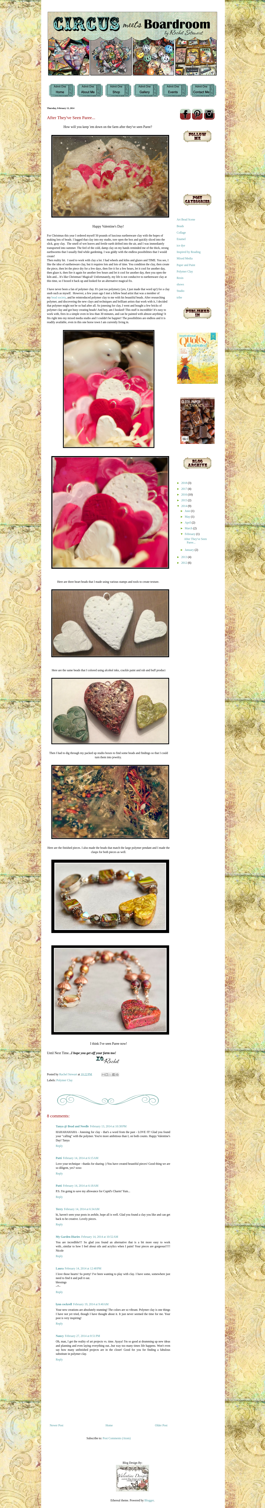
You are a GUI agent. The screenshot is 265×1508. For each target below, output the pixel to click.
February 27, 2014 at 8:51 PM (82, 1335)
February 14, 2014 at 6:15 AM (80, 1158)
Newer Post (56, 1425)
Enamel (181, 239)
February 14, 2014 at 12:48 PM (83, 1268)
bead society (58, 297)
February (190, 534)
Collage (181, 232)
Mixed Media (185, 258)
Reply (59, 1145)
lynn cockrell (64, 1304)
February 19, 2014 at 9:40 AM (91, 1304)
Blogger (149, 1500)
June (188, 510)
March (189, 528)
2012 (184, 562)
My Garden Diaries (68, 1236)
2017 (184, 488)
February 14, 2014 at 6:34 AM (82, 1209)
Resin (180, 277)
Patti (59, 1158)
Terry (59, 1209)
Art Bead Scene (186, 219)
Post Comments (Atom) (117, 1438)
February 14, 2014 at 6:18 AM (80, 1185)
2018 (184, 482)
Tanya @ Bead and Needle (72, 1126)
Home (109, 1425)
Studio (180, 290)
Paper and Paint (186, 265)
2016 (184, 494)
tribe (179, 297)
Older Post (161, 1425)
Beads (180, 226)
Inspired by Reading (189, 251)
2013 (184, 557)
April (188, 522)
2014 (184, 506)
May (188, 516)
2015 (184, 500)
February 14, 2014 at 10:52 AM (99, 1236)
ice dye (181, 245)
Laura (60, 1268)
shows (180, 284)
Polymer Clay (64, 1080)
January (190, 549)
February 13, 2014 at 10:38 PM (108, 1126)
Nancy (60, 1335)
